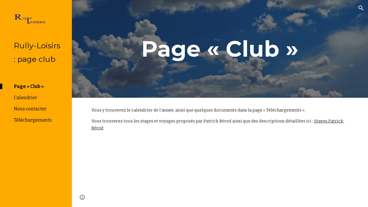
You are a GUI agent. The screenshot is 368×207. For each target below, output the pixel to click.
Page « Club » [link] (29, 86)
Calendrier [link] (25, 97)
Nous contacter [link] (30, 109)
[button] (361, 8)
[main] (220, 49)
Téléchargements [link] (33, 120)
